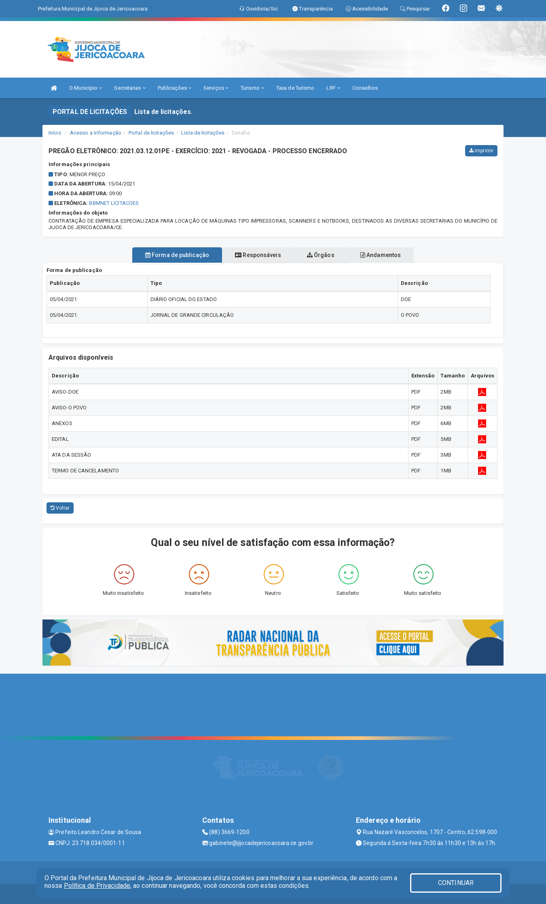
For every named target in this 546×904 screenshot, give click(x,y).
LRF (333, 88)
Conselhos (365, 88)
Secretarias (129, 88)
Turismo (252, 88)
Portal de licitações (151, 133)
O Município (85, 88)
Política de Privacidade (97, 885)
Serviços (216, 88)
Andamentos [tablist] (392, 255)
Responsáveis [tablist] (254, 255)
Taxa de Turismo (295, 88)
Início (55, 133)
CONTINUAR (456, 883)
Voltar (60, 508)
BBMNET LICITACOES (114, 203)
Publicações (174, 88)
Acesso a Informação (95, 133)
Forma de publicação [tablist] (165, 255)
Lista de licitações (202, 133)
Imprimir (481, 151)
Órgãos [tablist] (325, 255)
